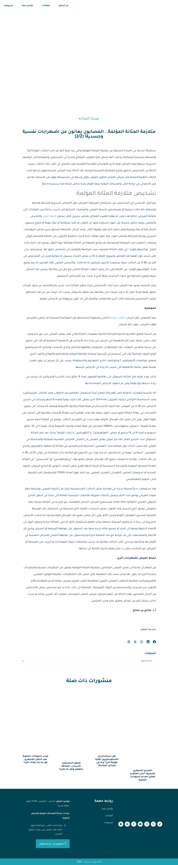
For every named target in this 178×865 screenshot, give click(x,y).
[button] (154, 642)
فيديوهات (8, 6)
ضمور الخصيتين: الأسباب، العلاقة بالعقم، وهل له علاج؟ (71, 766)
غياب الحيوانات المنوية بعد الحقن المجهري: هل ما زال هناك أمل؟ (35, 759)
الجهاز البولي (49, 216)
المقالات (46, 6)
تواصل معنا (27, 6)
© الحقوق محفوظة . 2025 (89, 861)
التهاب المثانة (117, 318)
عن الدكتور (64, 6)
